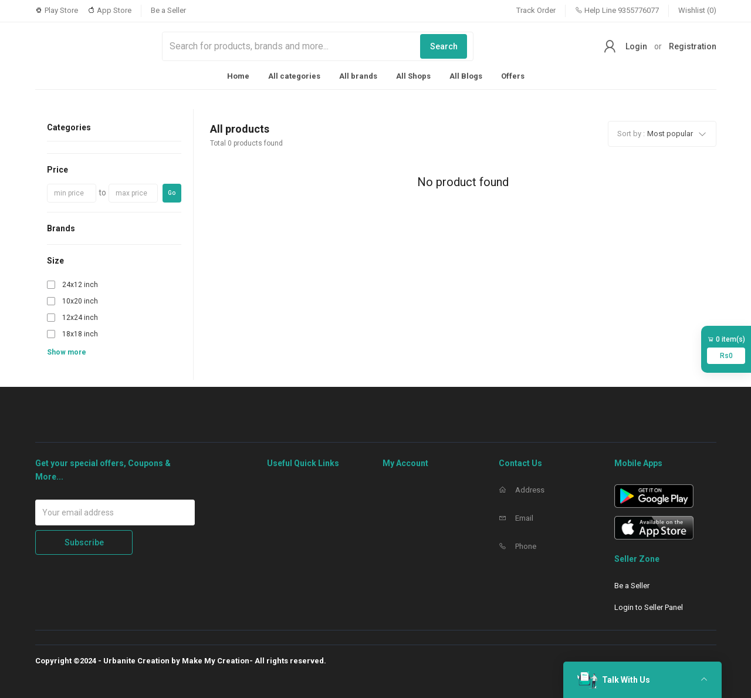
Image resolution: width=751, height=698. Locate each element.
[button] (662, 134)
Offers (513, 76)
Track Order (536, 10)
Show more (66, 352)
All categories (294, 76)
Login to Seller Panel (648, 607)
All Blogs (465, 76)
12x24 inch (80, 317)
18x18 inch (80, 334)
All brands (358, 76)
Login (636, 46)
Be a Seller (168, 10)
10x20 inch (80, 301)
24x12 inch (80, 285)
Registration (692, 46)
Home (238, 76)
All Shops (413, 76)
